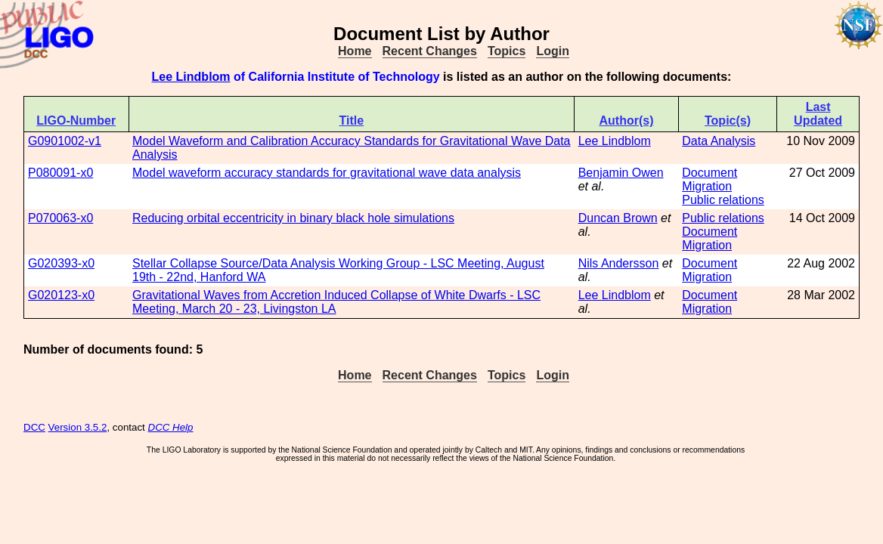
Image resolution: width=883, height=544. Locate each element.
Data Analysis (718, 140)
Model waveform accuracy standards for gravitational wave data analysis (326, 172)
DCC (34, 427)
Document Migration (709, 179)
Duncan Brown (618, 218)
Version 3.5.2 (77, 427)
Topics (506, 51)
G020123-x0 (61, 295)
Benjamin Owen (621, 172)
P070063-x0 (60, 218)
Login (552, 51)
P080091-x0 (60, 172)
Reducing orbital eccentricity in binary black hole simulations (293, 218)
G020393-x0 (61, 263)
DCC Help (171, 427)
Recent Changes (430, 51)
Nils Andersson (618, 263)
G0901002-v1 (64, 140)
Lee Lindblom (191, 76)
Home (354, 51)
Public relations (723, 199)
